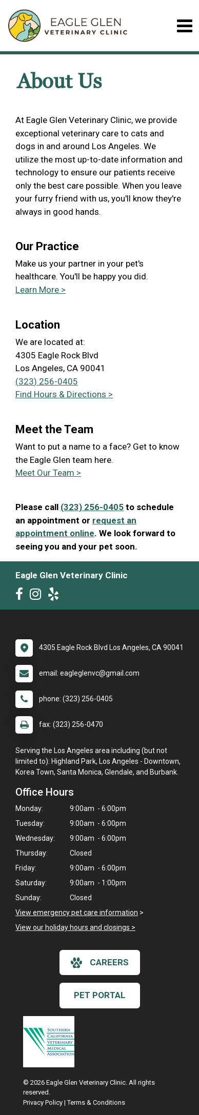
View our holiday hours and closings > (75, 927)
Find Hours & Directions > (64, 394)
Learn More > (40, 290)
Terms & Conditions (96, 1102)
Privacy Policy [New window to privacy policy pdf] (43, 1102)
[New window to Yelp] (56, 596)
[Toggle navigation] (184, 26)
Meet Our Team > (48, 473)
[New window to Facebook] (21, 596)
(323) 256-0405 (46, 381)
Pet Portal (100, 995)
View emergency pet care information (76, 912)
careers (100, 962)
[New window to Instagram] (38, 596)
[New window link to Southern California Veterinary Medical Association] (51, 1041)
